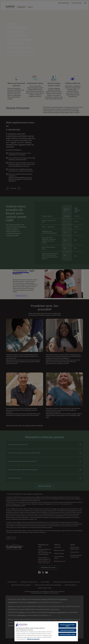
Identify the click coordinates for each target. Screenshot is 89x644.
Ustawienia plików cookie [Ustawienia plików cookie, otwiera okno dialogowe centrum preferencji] (67, 634)
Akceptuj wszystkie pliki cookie (67, 625)
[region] (46, 631)
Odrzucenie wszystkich (67, 630)
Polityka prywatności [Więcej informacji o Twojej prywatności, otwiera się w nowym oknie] (33, 639)
